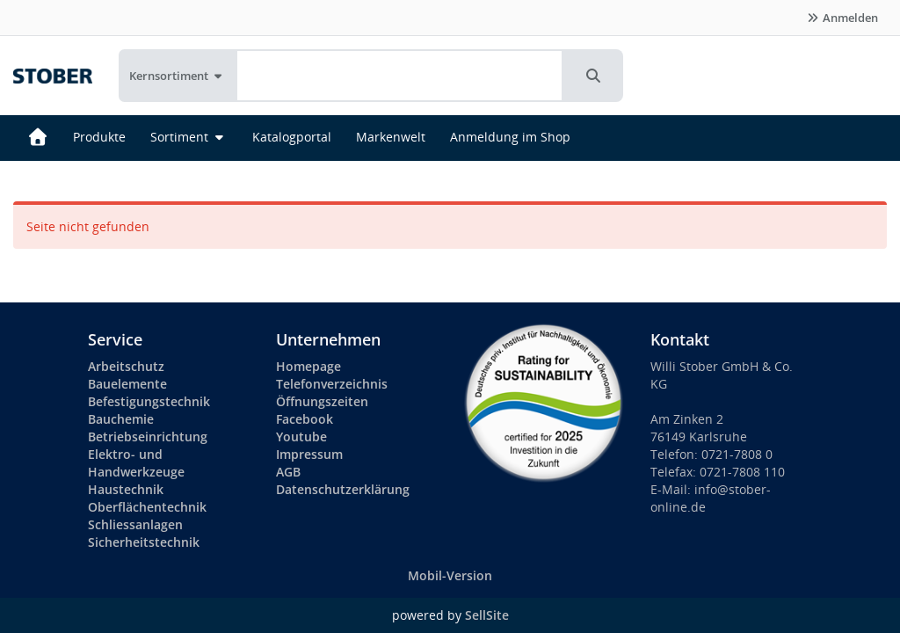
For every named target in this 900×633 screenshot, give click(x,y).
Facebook (304, 419)
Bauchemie (121, 419)
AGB (288, 471)
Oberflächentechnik (147, 506)
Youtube (301, 436)
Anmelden (842, 17)
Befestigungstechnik (149, 401)
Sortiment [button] (189, 136)
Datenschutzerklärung (343, 489)
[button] (593, 75)
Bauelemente (127, 383)
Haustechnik (125, 489)
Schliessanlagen (135, 524)
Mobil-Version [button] (450, 575)
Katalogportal (291, 136)
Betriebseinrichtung (147, 436)
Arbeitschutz (126, 366)
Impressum (309, 454)
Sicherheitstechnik (144, 542)
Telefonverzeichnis (332, 383)
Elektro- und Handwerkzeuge (136, 463)
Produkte (99, 136)
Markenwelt (390, 136)
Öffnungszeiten (322, 401)
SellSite (487, 615)
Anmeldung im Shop (510, 136)
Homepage (308, 366)
